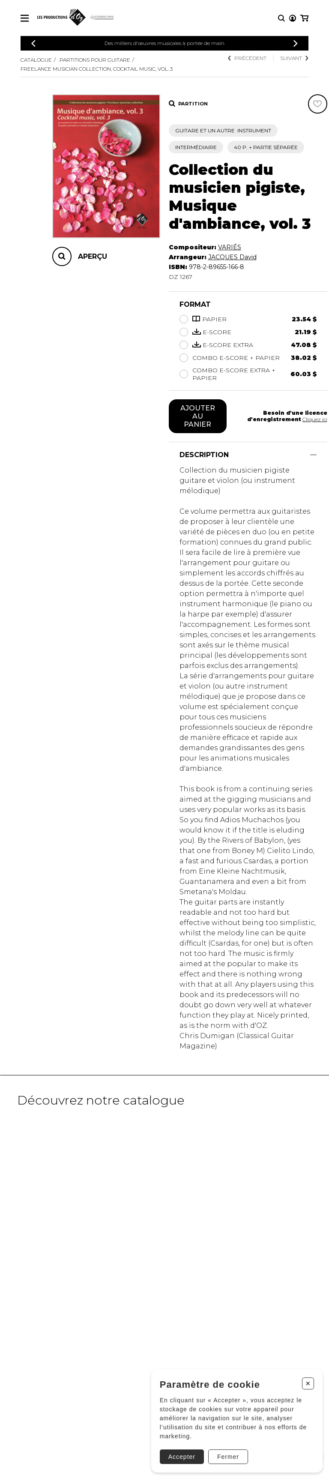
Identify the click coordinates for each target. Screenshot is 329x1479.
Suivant (294, 58)
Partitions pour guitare (95, 60)
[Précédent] (33, 43)
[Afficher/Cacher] (313, 454)
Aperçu (92, 256)
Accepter (181, 1456)
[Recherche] (281, 18)
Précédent (247, 58)
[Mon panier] (304, 18)
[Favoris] (317, 104)
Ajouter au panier (197, 416)
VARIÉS (229, 247)
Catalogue (36, 60)
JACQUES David (232, 257)
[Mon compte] (292, 18)
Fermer (228, 1456)
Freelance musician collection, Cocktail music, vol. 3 (97, 69)
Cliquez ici (314, 419)
